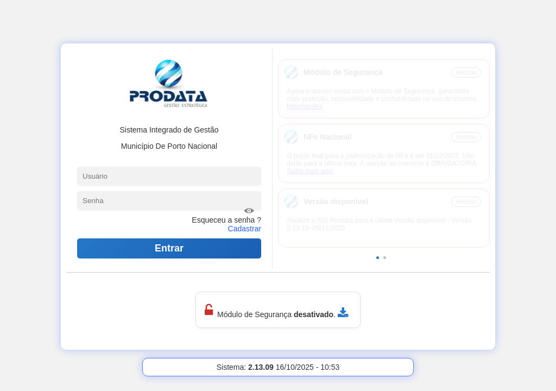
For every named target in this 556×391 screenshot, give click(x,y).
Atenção (466, 72)
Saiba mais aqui (310, 171)
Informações (305, 106)
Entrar (169, 248)
